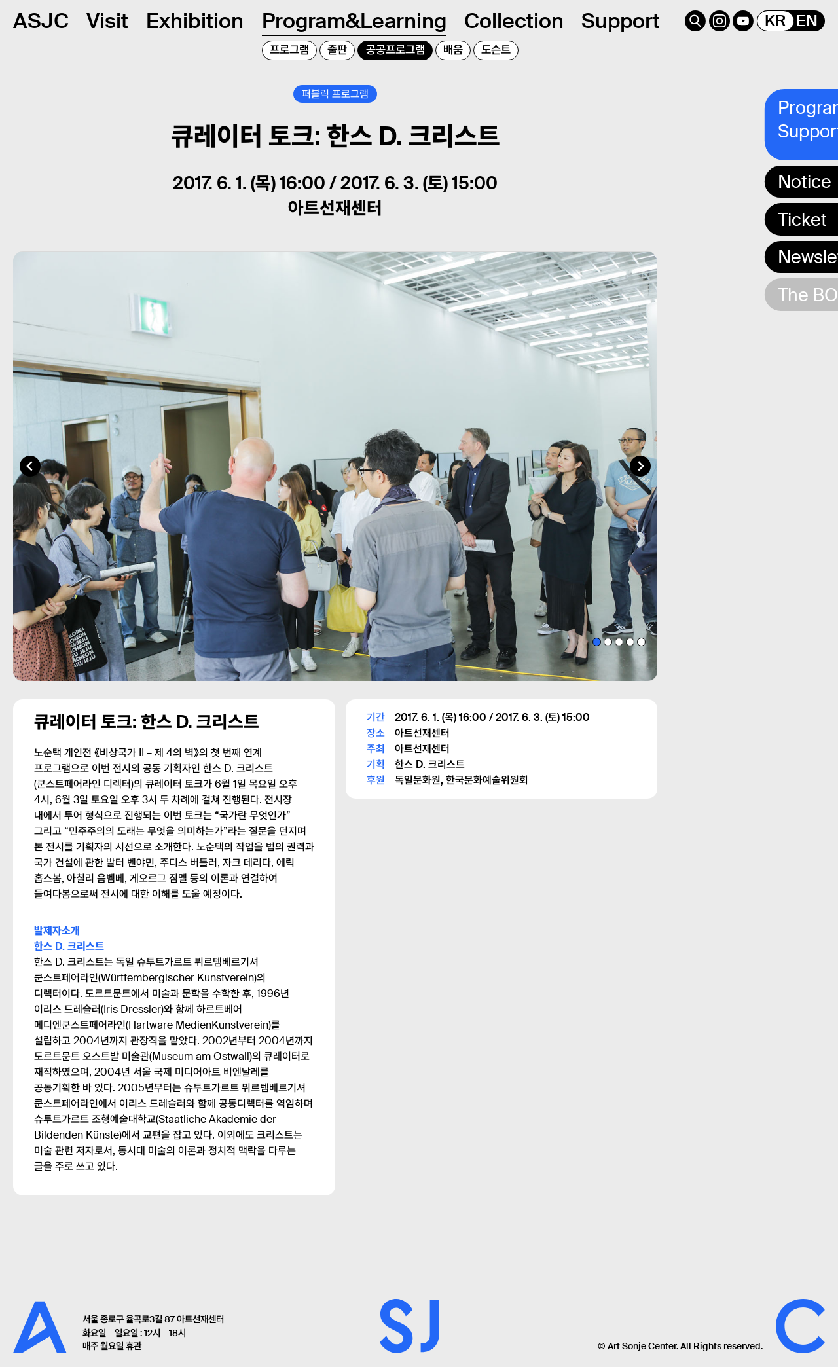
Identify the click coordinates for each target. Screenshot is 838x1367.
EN (807, 21)
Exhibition (195, 21)
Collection (514, 21)
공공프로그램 (395, 50)
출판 (337, 50)
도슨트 (496, 50)
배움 (453, 50)
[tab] (596, 646)
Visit (107, 21)
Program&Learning (354, 21)
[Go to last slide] (30, 470)
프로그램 (289, 50)
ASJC (41, 21)
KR (775, 21)
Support (620, 21)
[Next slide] (640, 470)
